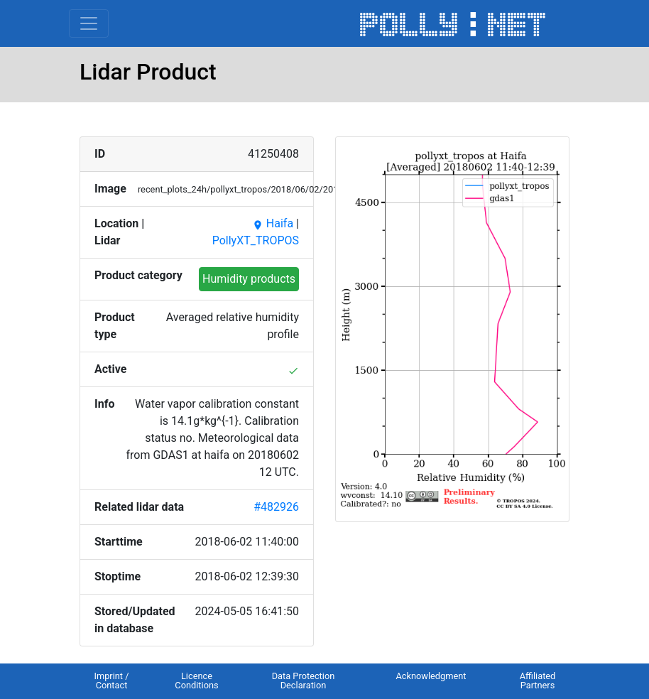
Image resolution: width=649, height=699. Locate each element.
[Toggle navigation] (89, 23)
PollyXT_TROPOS (255, 240)
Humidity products (248, 279)
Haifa (272, 223)
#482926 (276, 507)
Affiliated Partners (538, 680)
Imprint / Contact (111, 680)
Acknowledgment (431, 676)
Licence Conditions (196, 680)
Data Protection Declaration (303, 680)
